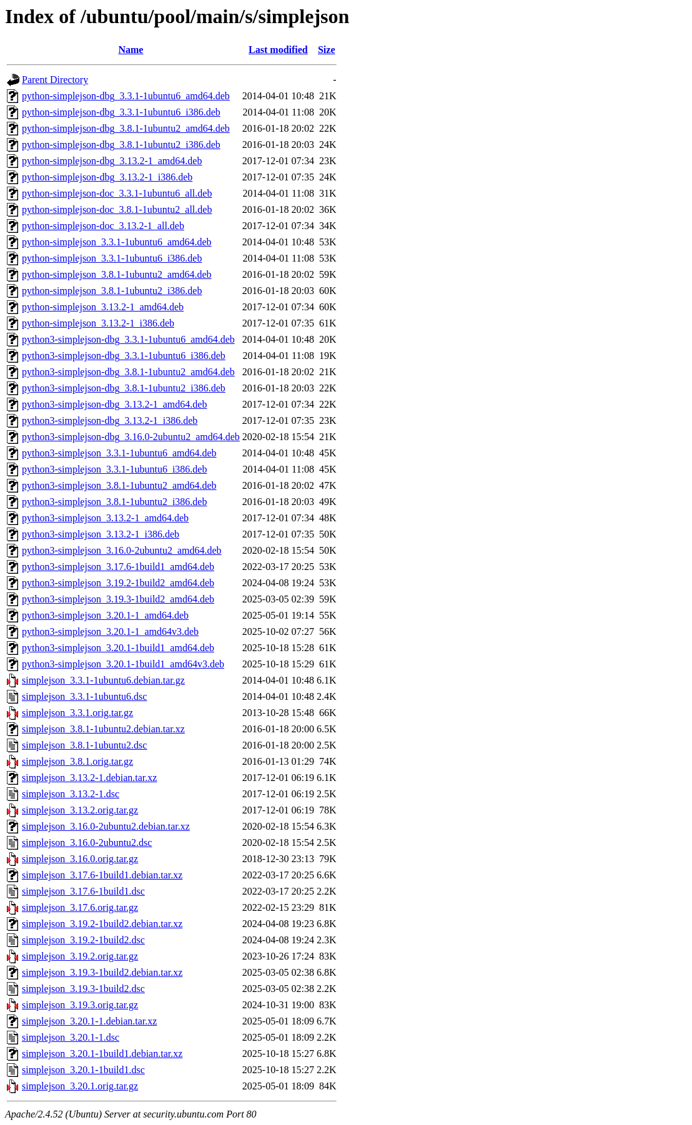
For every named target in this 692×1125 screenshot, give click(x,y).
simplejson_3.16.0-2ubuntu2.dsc (87, 842)
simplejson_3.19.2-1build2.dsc (83, 940)
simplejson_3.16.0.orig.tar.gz (80, 858)
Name (130, 49)
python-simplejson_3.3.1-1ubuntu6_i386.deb (112, 258)
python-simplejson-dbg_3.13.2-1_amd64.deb (112, 160)
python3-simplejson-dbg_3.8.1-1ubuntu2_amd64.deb (128, 371)
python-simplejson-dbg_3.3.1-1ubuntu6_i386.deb (121, 112)
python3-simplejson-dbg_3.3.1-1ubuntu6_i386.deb (123, 355)
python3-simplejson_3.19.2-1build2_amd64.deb (118, 582)
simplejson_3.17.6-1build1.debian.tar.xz (102, 875)
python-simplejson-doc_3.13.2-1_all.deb (103, 225)
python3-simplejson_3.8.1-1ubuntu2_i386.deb (114, 501)
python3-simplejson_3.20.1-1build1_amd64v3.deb (123, 664)
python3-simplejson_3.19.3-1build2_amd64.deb (118, 599)
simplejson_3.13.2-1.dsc (70, 793)
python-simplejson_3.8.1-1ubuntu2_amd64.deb (117, 274)
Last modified (278, 49)
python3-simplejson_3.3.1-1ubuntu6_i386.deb (114, 469)
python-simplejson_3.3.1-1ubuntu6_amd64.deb (117, 242)
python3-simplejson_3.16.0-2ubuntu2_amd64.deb (122, 550)
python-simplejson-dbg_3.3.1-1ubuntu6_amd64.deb (126, 96)
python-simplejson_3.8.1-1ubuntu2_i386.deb (112, 290)
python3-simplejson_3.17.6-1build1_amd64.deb (118, 566)
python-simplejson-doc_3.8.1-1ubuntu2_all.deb (117, 209)
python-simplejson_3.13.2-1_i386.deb (98, 323)
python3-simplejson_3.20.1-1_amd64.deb (105, 615)
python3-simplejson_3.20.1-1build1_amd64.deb (118, 647)
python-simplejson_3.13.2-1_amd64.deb (103, 307)
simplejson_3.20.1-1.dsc (70, 1037)
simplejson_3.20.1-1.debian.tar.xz (89, 1021)
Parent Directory (55, 79)
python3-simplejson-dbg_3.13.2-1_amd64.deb (114, 404)
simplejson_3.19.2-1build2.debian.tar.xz (102, 923)
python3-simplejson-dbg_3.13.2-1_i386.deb (109, 420)
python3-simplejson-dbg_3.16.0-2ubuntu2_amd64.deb (131, 436)
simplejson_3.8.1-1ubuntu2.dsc (84, 745)
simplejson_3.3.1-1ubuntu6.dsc (84, 696)
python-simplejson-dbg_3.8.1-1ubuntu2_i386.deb (121, 144)
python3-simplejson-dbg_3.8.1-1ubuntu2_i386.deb (123, 388)
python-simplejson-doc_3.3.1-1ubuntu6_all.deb (117, 193)
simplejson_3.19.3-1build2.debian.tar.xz (102, 972)
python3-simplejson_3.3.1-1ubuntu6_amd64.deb (119, 453)
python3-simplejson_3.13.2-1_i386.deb (100, 534)
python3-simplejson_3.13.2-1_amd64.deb (105, 518)
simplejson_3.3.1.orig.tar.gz (77, 712)
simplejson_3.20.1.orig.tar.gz (80, 1086)
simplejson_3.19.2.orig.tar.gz (80, 956)
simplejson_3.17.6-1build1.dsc (83, 891)
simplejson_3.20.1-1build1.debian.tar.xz (102, 1053)
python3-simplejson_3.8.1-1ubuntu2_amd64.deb (119, 485)
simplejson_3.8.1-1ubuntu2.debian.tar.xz (103, 729)
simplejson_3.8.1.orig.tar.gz (77, 761)
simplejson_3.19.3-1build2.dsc (83, 988)
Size (326, 49)
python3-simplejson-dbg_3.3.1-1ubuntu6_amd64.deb (128, 339)
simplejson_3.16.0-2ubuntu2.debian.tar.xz (106, 826)
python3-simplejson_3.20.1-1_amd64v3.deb (110, 631)
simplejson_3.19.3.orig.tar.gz (80, 1005)
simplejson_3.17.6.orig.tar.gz (80, 907)
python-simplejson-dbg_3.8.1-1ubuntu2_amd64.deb (126, 128)
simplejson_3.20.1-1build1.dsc (83, 1069)
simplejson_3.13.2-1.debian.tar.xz (89, 777)
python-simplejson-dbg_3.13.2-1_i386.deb (107, 177)
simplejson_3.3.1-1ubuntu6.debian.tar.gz (103, 680)
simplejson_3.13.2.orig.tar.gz (80, 810)
